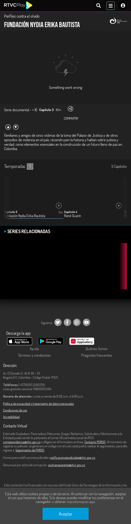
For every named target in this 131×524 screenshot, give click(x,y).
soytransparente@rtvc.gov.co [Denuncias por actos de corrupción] (66, 465)
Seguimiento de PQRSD (29, 450)
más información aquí (81, 502)
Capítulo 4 (70, 212)
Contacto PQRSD (95, 442)
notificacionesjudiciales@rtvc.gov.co (72, 458)
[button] (122, 201)
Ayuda (34, 348)
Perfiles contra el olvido (21, 16)
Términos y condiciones (34, 355)
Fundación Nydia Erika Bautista (24, 216)
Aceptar (65, 514)
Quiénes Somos (97, 348)
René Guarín (72, 216)
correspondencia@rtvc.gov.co (22, 442)
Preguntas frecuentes (96, 355)
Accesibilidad (11, 417)
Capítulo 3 (10, 212)
